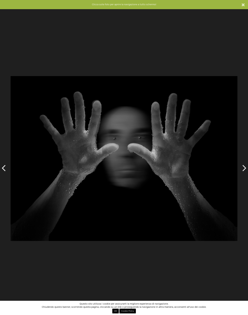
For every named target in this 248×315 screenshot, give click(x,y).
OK (115, 311)
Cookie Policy (127, 311)
